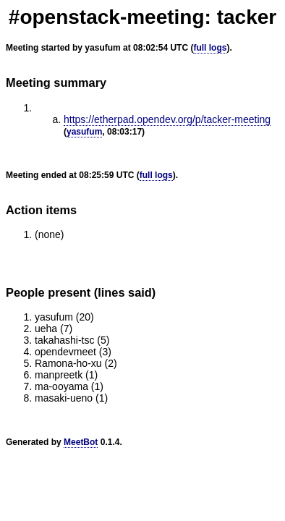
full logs (209, 48)
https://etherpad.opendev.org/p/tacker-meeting (167, 119)
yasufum (84, 132)
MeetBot (81, 442)
